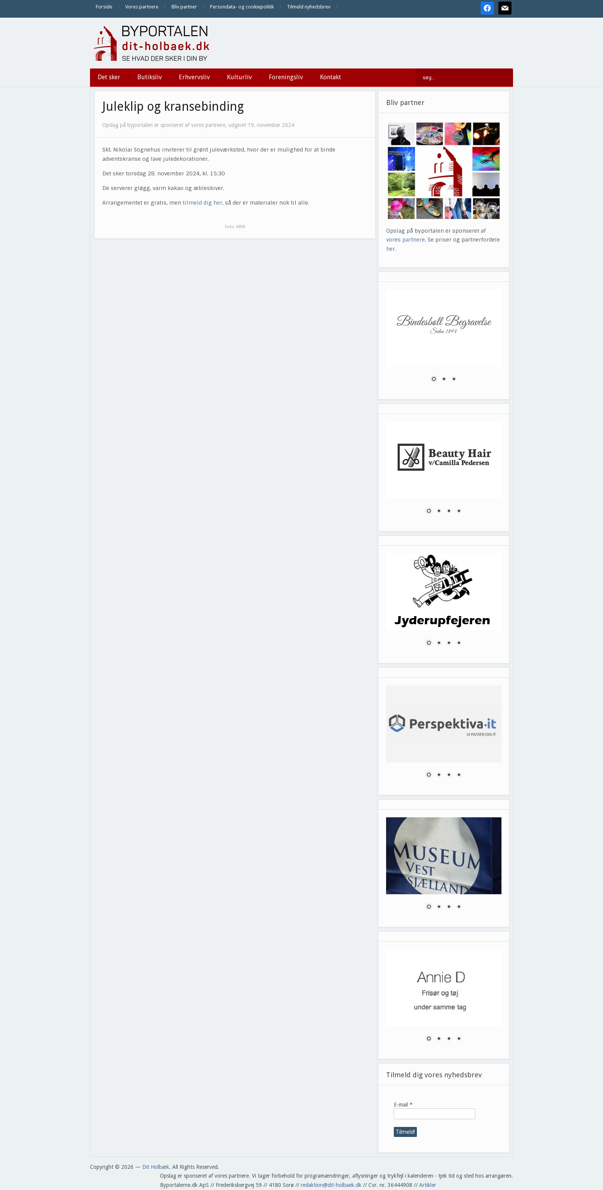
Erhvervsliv (194, 77)
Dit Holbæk (155, 1167)
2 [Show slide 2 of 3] (444, 379)
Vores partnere (141, 7)
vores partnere (405, 239)
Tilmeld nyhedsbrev (308, 7)
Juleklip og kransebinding (173, 106)
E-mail (403, 1105)
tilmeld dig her (202, 202)
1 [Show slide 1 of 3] (434, 379)
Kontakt (330, 77)
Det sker (109, 77)
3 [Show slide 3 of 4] (449, 511)
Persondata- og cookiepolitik (242, 7)
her (390, 248)
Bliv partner (184, 7)
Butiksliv (149, 77)
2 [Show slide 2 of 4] (439, 511)
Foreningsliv (286, 77)
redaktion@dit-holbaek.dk (331, 1185)
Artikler (427, 1185)
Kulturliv (239, 77)
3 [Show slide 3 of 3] (454, 379)
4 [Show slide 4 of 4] (459, 511)
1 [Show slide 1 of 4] (429, 511)
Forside (104, 7)
